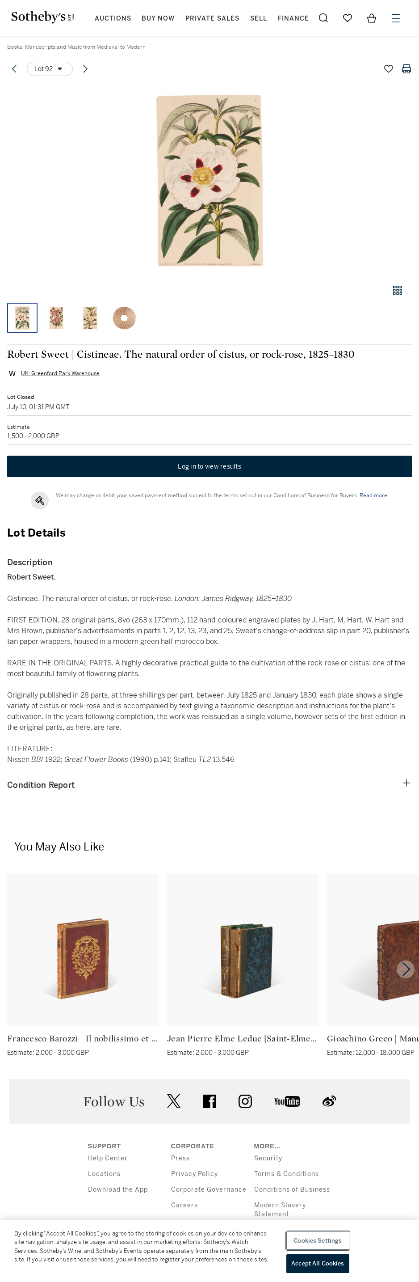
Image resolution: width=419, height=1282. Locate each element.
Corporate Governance (209, 1189)
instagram (245, 1101)
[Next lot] (85, 69)
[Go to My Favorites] (347, 18)
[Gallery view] (397, 290)
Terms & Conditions (286, 1174)
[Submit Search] (323, 17)
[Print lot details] (406, 69)
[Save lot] (388, 69)
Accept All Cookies (317, 1263)
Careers (184, 1205)
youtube (287, 1101)
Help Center (108, 1158)
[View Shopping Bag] (371, 18)
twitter (173, 1101)
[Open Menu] (395, 18)
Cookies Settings (317, 1240)
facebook (209, 1101)
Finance (293, 18)
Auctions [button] (113, 18)
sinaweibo (329, 1101)
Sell (258, 18)
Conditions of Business (292, 1189)
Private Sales (212, 18)
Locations (104, 1174)
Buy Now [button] (158, 18)
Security (268, 1158)
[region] (209, 1251)
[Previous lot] (14, 69)
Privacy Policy (194, 1174)
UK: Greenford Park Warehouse (60, 373)
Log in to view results (209, 466)
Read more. (374, 495)
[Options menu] (50, 69)
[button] (209, 180)
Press (180, 1158)
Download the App (118, 1189)
